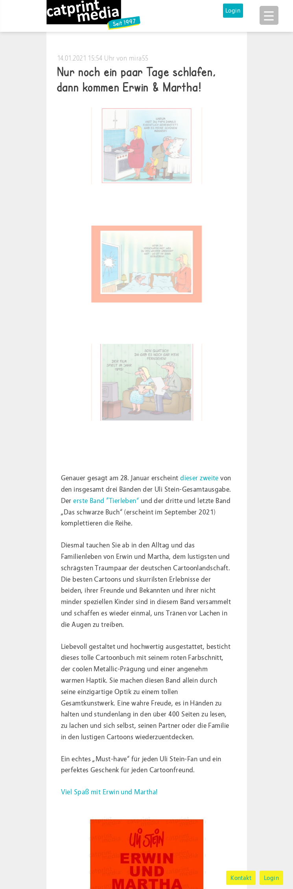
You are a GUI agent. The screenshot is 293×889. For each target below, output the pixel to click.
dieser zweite (199, 478)
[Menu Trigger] (269, 15)
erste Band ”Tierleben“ (106, 501)
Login (232, 10)
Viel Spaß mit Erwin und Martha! (109, 792)
